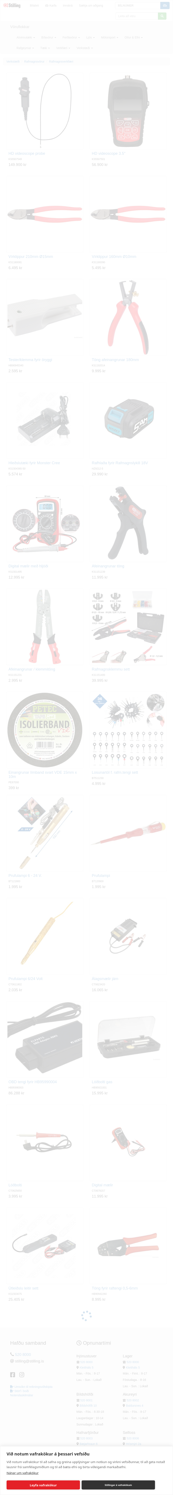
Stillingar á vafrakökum (118, 1485)
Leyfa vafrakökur (43, 1485)
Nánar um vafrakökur (23, 1473)
